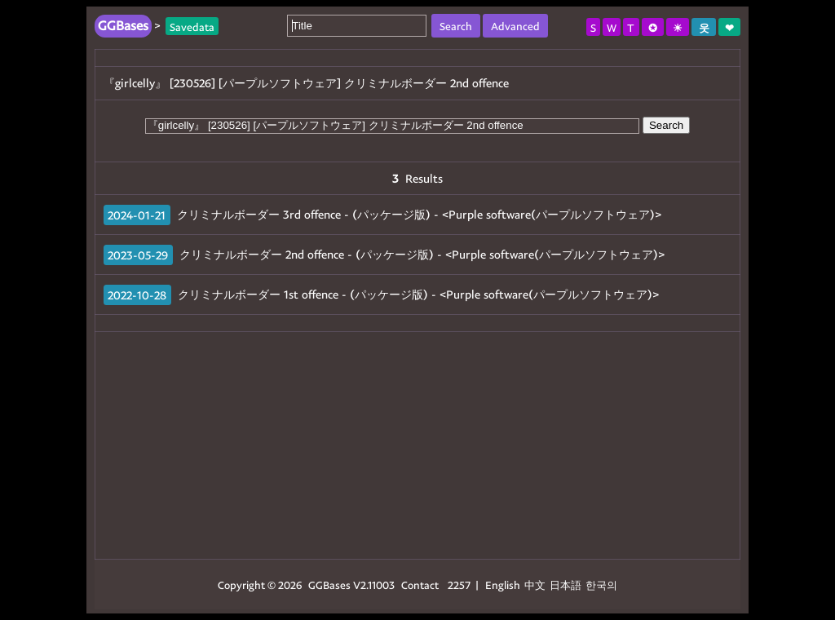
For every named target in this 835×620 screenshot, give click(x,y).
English (502, 584)
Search (666, 125)
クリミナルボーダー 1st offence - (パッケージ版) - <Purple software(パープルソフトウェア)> (418, 294)
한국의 (601, 584)
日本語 (565, 584)
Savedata (192, 26)
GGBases (329, 584)
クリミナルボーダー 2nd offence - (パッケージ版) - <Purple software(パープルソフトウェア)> (422, 254)
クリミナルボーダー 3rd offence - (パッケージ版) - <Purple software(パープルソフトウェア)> (419, 214)
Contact (420, 584)
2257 (459, 584)
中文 (535, 584)
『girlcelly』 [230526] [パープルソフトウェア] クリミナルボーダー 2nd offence (306, 83)
